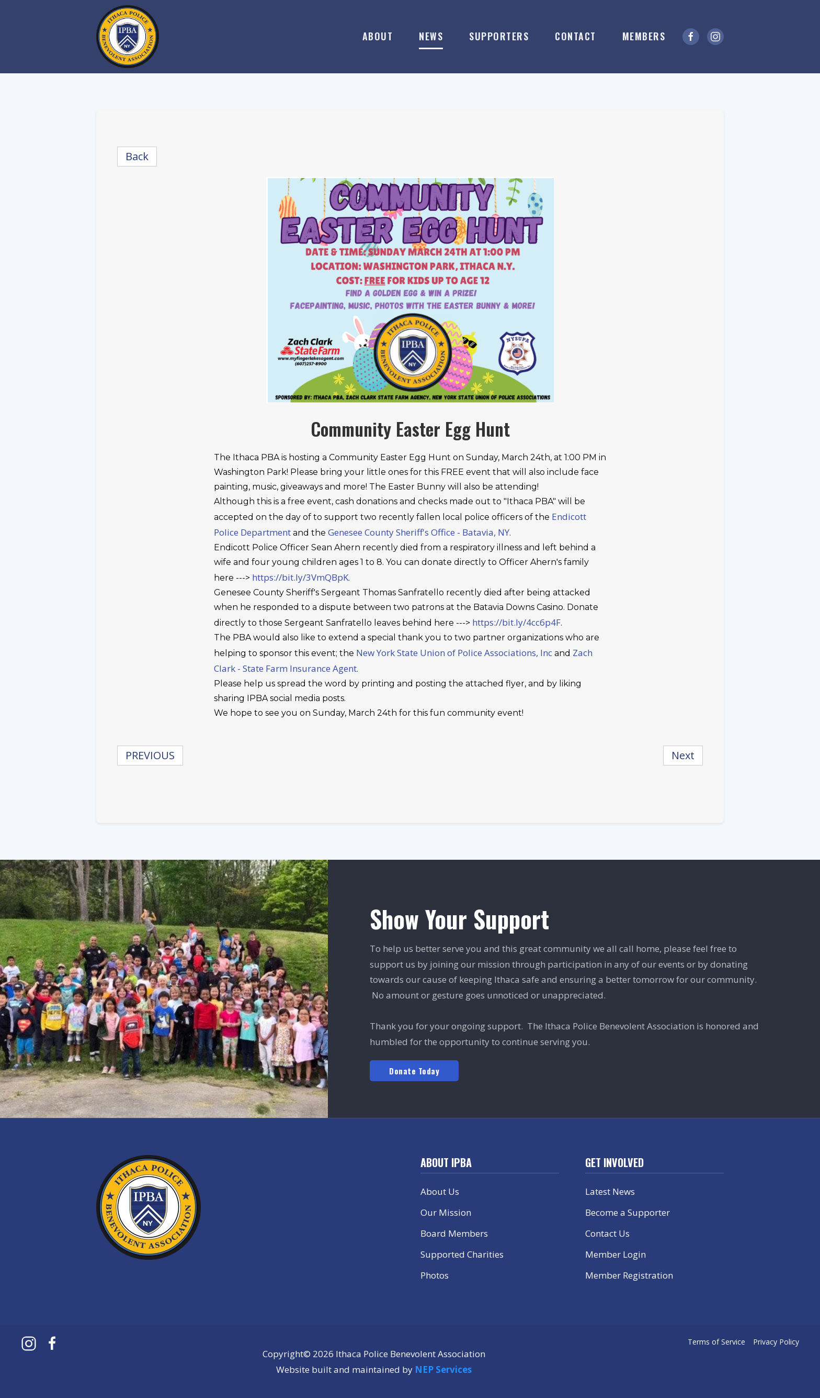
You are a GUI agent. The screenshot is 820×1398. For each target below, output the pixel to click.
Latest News (610, 1191)
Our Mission (445, 1212)
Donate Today (414, 1071)
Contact (575, 36)
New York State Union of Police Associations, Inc (454, 653)
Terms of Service (716, 1342)
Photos (434, 1275)
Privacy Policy (776, 1342)
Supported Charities (462, 1254)
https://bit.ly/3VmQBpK (300, 577)
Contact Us (607, 1233)
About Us (439, 1191)
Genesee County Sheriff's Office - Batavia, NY (418, 532)
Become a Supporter (627, 1212)
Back (137, 156)
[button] (377, 37)
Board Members (454, 1233)
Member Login (615, 1254)
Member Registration (629, 1275)
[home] (127, 36)
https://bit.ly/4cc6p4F (516, 622)
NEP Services (443, 1369)
